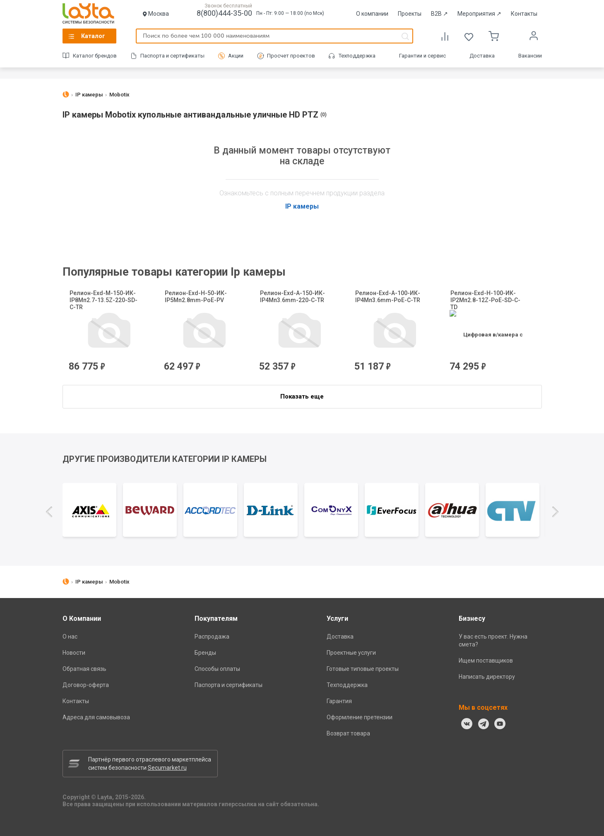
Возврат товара (348, 733)
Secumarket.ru (167, 767)
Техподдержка (357, 56)
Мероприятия (479, 13)
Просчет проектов (291, 56)
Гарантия (339, 701)
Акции (235, 56)
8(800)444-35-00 (224, 13)
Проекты (409, 13)
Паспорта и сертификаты (172, 56)
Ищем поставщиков (486, 660)
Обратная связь (84, 668)
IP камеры (302, 206)
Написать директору (487, 676)
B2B (439, 13)
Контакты (524, 13)
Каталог (93, 36)
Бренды (205, 652)
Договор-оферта (86, 685)
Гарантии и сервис (422, 56)
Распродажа (212, 636)
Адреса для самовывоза (96, 717)
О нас (70, 636)
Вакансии (530, 56)
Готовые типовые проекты (363, 668)
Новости (74, 652)
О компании (372, 13)
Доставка (482, 56)
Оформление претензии (359, 717)
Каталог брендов (95, 56)
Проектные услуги (351, 652)
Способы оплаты (217, 668)
